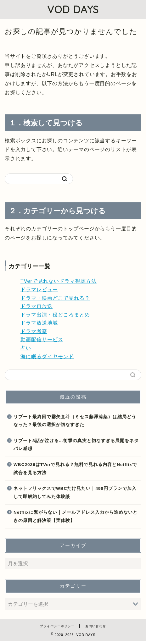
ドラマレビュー (39, 289)
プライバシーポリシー (57, 626)
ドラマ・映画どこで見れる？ (55, 298)
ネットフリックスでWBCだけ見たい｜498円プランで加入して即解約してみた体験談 (75, 492)
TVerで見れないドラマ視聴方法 (58, 281)
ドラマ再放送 (36, 306)
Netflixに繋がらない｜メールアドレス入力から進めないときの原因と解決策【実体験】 (76, 516)
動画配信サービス (41, 339)
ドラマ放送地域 (39, 323)
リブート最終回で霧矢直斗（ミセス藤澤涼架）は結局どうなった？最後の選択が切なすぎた (75, 420)
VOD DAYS (73, 9)
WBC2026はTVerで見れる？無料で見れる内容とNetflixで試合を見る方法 (75, 468)
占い (25, 348)
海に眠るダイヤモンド (47, 356)
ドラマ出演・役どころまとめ (55, 314)
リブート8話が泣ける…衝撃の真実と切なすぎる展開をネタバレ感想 (76, 444)
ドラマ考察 (33, 331)
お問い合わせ (95, 626)
